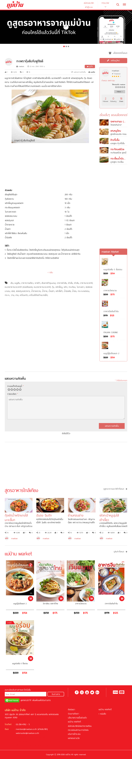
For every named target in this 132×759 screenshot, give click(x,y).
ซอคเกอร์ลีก (45, 745)
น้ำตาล (44, 291)
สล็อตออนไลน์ (28, 737)
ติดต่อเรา (71, 709)
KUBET (55, 741)
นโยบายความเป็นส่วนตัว (77, 717)
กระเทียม (72, 287)
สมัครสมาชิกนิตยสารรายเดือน (80, 726)
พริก (65, 287)
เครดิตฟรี (19, 737)
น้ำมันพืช (67, 291)
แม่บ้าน (74, 721)
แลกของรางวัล (74, 738)
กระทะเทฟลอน (83, 291)
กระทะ (7, 295)
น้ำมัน (74, 291)
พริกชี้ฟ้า (59, 291)
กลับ (50, 272)
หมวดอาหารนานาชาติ (42, 287)
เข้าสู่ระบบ (89, 7)
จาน (12, 295)
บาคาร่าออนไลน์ (35, 741)
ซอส (13, 291)
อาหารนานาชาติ (86, 283)
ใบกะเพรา (80, 287)
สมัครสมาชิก (89, 3)
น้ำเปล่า (51, 291)
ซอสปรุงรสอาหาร (23, 291)
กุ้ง (53, 287)
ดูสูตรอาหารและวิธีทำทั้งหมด (115, 489)
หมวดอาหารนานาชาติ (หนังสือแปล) (18, 287)
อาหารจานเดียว (27, 283)
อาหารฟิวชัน (62, 283)
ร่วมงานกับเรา (73, 713)
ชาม (17, 295)
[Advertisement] (50, 166)
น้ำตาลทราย (36, 291)
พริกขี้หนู (58, 287)
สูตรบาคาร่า (47, 741)
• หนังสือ (102, 714)
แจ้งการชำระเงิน (74, 734)
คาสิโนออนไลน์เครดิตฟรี (30, 745)
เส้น (12, 283)
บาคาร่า (51, 737)
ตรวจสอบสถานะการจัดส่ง (78, 730)
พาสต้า (37, 283)
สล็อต (45, 737)
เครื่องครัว (24, 295)
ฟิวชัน (76, 283)
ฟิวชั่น (70, 283)
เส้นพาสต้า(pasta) (49, 283)
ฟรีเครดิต (39, 737)
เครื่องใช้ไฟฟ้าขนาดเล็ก (38, 295)
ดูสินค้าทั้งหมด (120, 552)
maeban (20, 66)
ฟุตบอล (62, 741)
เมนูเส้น (17, 283)
